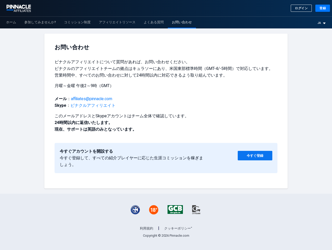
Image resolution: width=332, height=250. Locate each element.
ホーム (11, 22)
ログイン (301, 8)
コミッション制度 (77, 22)
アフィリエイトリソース (117, 22)
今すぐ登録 (252, 155)
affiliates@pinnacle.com (92, 98)
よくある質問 (154, 22)
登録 (322, 8)
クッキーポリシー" (178, 228)
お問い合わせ (182, 22)
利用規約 (146, 228)
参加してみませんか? (40, 22)
